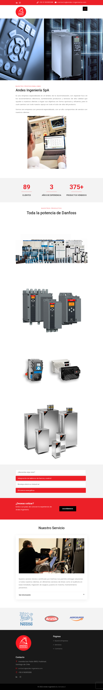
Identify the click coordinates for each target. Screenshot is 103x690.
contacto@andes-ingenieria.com (29, 668)
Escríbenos (67, 509)
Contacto (58, 649)
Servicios (58, 645)
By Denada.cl (60, 687)
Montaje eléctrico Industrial (28, 484)
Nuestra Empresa (61, 641)
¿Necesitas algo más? (26, 472)
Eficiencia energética (26, 490)
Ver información (25, 595)
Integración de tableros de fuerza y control (34, 478)
